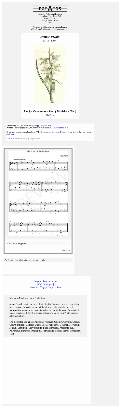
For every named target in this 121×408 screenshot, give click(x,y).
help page (55, 132)
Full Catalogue (45, 284)
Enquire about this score (45, 281)
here (12, 134)
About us (34, 287)
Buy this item (46, 125)
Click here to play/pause (16, 243)
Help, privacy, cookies (50, 287)
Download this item (60, 128)
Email (49, 23)
